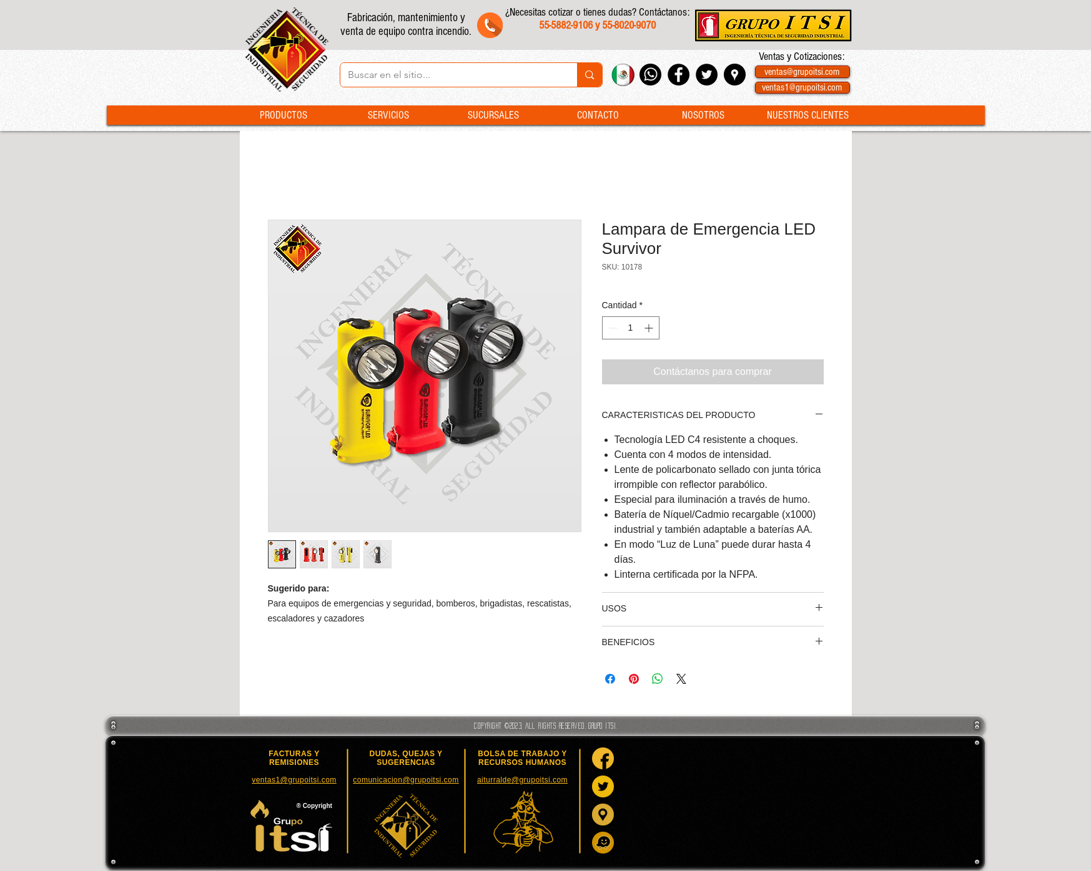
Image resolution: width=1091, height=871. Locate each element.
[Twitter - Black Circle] (707, 74)
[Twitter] (603, 786)
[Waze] (603, 843)
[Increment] (650, 328)
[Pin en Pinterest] (633, 678)
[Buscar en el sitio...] (449, 75)
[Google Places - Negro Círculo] (735, 74)
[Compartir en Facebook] (610, 678)
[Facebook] (603, 758)
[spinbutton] (631, 328)
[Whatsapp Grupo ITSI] (650, 74)
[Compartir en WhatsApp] (657, 678)
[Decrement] (612, 328)
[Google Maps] (603, 814)
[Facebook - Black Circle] (678, 74)
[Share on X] (681, 678)
